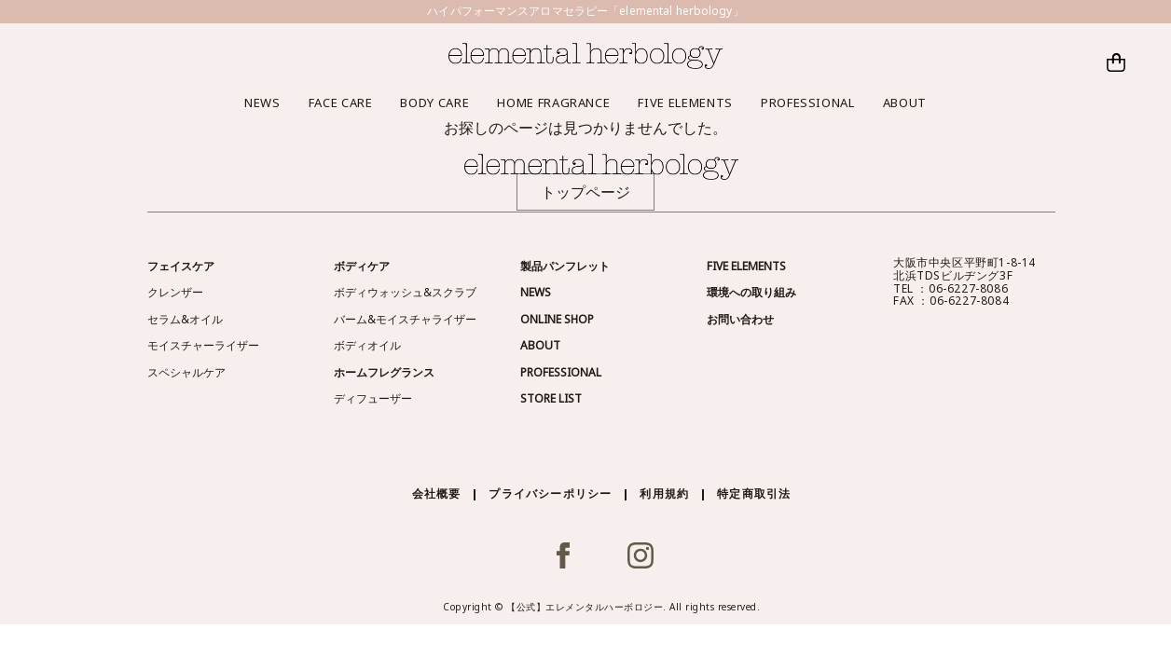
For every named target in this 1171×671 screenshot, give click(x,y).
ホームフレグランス (384, 372)
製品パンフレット (565, 266)
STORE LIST (551, 398)
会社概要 (437, 493)
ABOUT (905, 102)
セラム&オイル (185, 319)
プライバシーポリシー (550, 493)
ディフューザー (373, 398)
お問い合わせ (740, 319)
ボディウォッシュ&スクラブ (405, 292)
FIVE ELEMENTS (685, 102)
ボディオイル (367, 345)
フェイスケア (180, 266)
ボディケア (362, 266)
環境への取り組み (751, 292)
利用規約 (664, 493)
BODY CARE (434, 102)
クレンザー (175, 292)
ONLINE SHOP (557, 319)
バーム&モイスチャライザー (405, 319)
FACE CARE (341, 102)
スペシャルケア (186, 372)
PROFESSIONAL (808, 102)
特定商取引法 (754, 493)
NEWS (262, 102)
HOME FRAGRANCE (553, 102)
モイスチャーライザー (203, 345)
